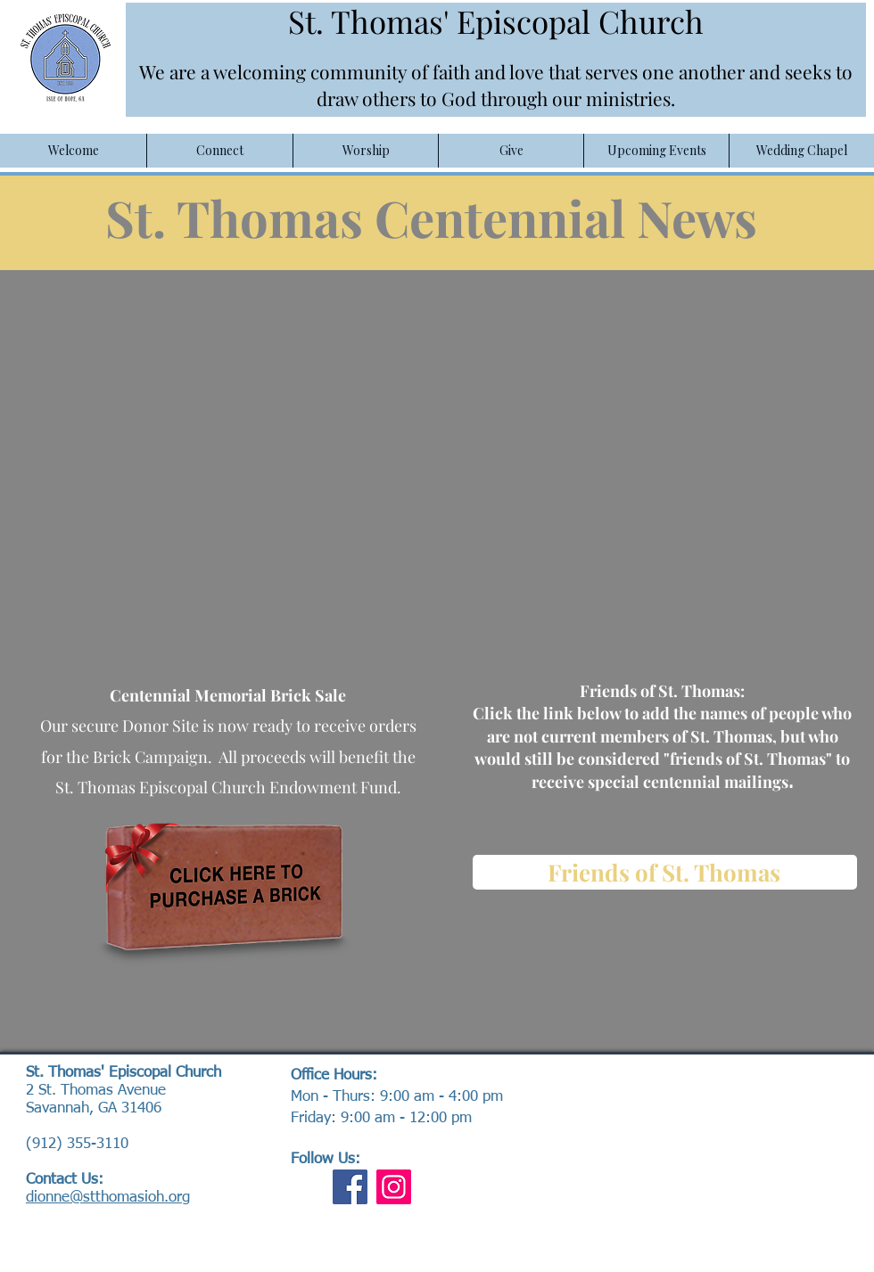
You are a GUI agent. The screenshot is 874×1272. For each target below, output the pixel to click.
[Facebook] (350, 1186)
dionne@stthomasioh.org (108, 1197)
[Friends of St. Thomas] (665, 872)
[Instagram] (393, 1186)
